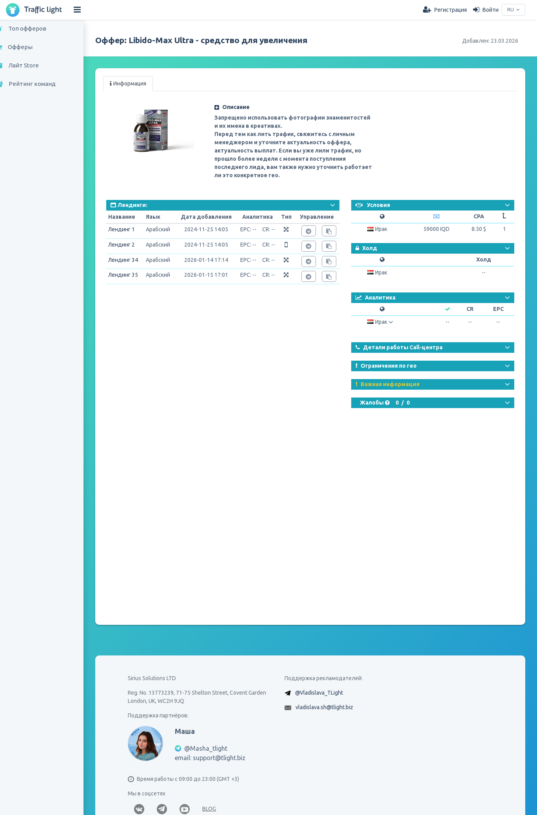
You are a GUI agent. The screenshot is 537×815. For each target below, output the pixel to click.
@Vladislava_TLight (324, 706)
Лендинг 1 (132, 229)
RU (509, 10)
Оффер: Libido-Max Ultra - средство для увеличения (212, 40)
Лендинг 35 (134, 275)
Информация (138, 83)
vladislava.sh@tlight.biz (330, 721)
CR (471, 309)
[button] (298, 107)
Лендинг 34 (134, 260)
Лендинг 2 (132, 244)
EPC (498, 309)
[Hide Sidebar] (77, 10)
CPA (479, 216)
